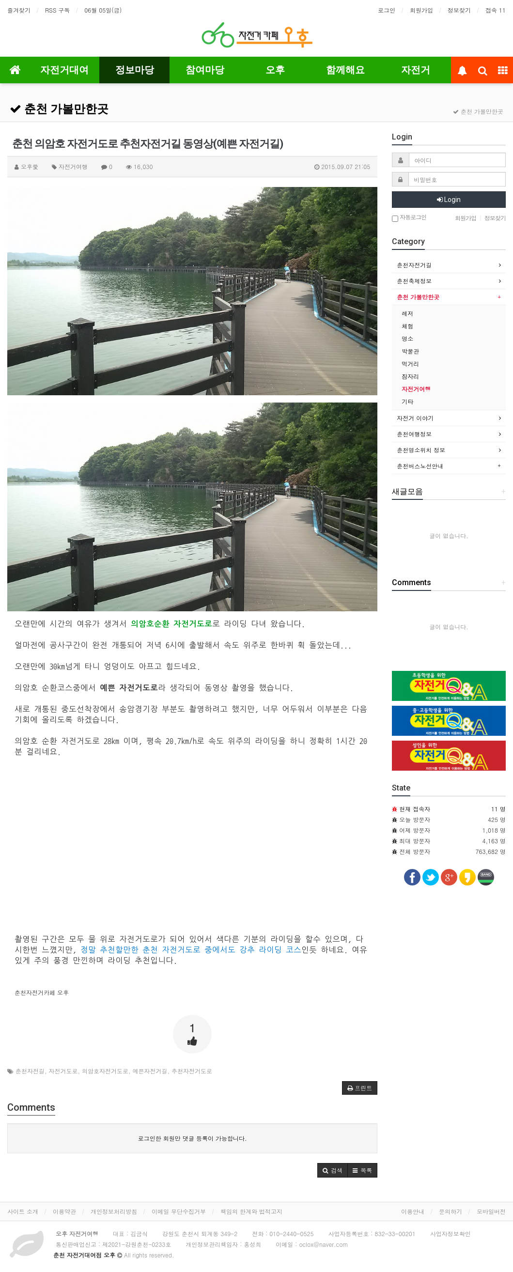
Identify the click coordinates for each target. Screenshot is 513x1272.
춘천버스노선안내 (420, 466)
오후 (275, 70)
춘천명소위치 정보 (421, 450)
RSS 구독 (57, 10)
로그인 (386, 10)
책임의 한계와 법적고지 (251, 1211)
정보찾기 (459, 10)
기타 (407, 401)
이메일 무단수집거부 (179, 1211)
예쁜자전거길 (150, 1071)
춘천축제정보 (414, 281)
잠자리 (410, 376)
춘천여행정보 (414, 434)
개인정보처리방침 (114, 1211)
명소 (407, 338)
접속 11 (495, 10)
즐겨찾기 (19, 10)
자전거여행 (416, 389)
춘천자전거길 (414, 265)
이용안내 (412, 1211)
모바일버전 (491, 1211)
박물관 (410, 351)
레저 (407, 313)
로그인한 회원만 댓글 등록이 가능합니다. (192, 1138)
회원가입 (421, 10)
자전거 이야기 (415, 418)
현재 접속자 (414, 809)
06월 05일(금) (103, 10)
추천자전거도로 (191, 1071)
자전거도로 (63, 1071)
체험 (407, 326)
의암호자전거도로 (105, 1071)
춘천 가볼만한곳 (59, 109)
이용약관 (64, 1211)
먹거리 (410, 363)
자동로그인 (409, 218)
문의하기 (450, 1211)
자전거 (415, 70)
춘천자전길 (30, 1071)
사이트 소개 (22, 1211)
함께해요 (345, 70)
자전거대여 (64, 70)
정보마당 (134, 70)
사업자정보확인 (450, 1233)
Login (449, 199)
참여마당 (205, 70)
